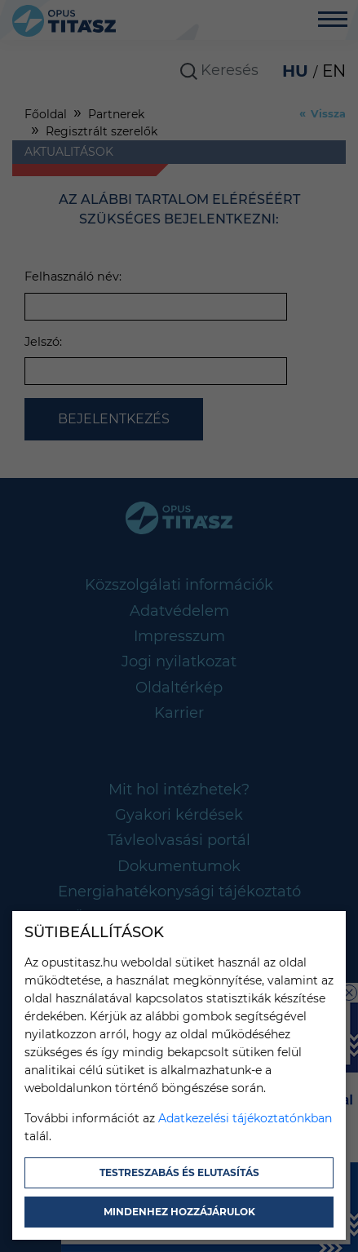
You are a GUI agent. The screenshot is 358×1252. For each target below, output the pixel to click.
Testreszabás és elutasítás (179, 1172)
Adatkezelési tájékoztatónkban (245, 1118)
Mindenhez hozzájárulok (179, 1212)
